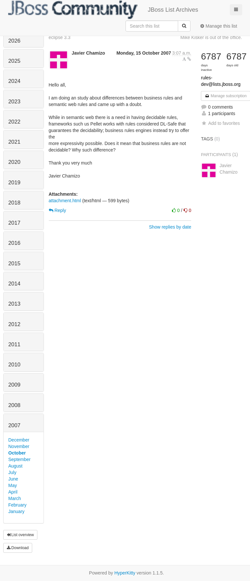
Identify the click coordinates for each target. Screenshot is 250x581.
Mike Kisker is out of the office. (211, 37)
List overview (20, 535)
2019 (14, 182)
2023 (14, 102)
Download (18, 548)
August (15, 466)
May (12, 485)
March (14, 498)
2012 (14, 324)
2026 (14, 41)
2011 (14, 344)
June (13, 479)
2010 (14, 365)
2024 (14, 81)
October (17, 453)
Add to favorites (220, 123)
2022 (14, 122)
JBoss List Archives (103, 10)
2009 (14, 385)
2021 (14, 142)
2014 (14, 284)
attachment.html (65, 200)
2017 (14, 223)
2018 (14, 203)
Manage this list (218, 26)
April (13, 492)
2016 (14, 243)
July (12, 472)
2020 (14, 162)
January (16, 511)
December (19, 439)
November (19, 446)
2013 (14, 304)
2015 (14, 263)
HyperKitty (125, 572)
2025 (14, 61)
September (19, 459)
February (17, 505)
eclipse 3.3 (60, 37)
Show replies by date (170, 227)
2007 (14, 425)
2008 (14, 405)
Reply (57, 210)
